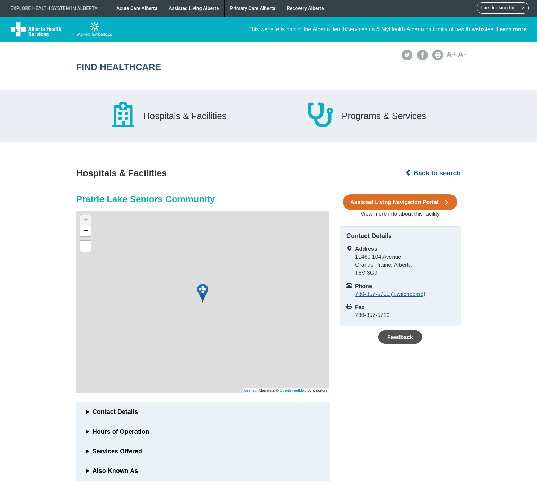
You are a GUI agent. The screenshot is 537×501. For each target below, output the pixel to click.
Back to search (433, 173)
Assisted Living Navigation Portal (400, 202)
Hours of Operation (121, 431)
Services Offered (117, 451)
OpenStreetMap (293, 390)
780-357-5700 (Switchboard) (390, 294)
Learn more (511, 29)
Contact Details (115, 411)
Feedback (400, 337)
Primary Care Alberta (252, 8)
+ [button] (85, 220)
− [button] (85, 231)
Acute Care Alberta (136, 8)
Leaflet (250, 390)
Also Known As (115, 470)
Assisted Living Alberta (194, 8)
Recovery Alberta (305, 8)
